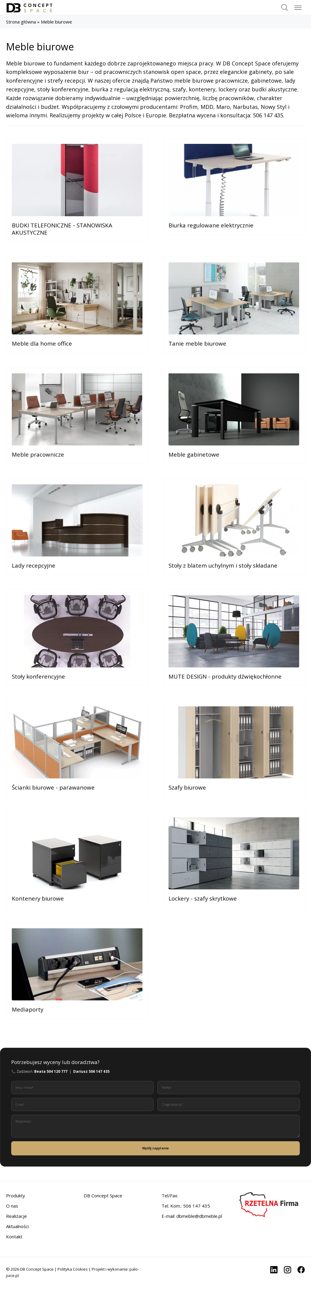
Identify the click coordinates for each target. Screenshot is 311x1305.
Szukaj (284, 7)
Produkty (15, 1219)
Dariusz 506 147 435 (91, 1094)
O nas (12, 1229)
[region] (78, 1261)
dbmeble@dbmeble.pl (199, 1240)
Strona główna (21, 22)
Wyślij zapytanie (155, 1172)
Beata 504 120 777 (50, 1094)
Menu (298, 5)
